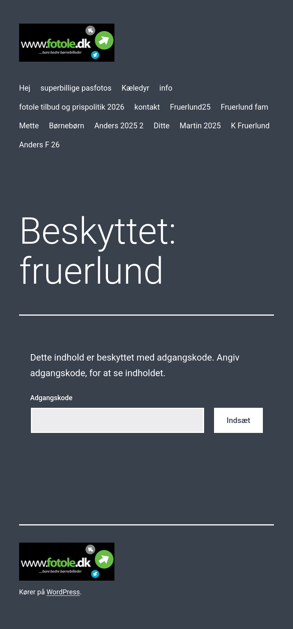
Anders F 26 (39, 144)
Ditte (162, 125)
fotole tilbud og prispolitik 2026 (71, 107)
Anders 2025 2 (118, 125)
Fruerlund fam (244, 107)
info (165, 88)
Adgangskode (51, 398)
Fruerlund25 (190, 107)
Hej (25, 88)
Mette (29, 125)
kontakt (147, 107)
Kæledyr (135, 88)
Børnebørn (66, 125)
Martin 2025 (200, 125)
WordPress (63, 592)
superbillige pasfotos (75, 88)
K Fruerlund (250, 125)
